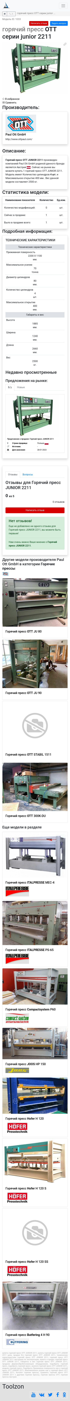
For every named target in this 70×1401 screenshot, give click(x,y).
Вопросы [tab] (28, 474)
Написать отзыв (39, 23)
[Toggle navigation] (63, 6)
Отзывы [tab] (12, 474)
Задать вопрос (59, 23)
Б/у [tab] (10, 387)
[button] (65, 44)
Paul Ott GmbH (16, 134)
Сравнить (9, 102)
